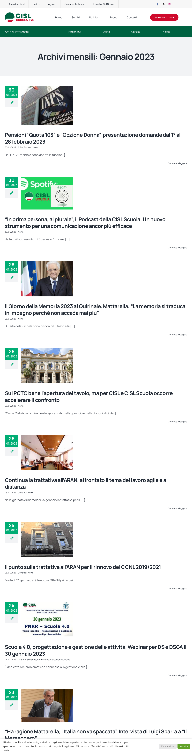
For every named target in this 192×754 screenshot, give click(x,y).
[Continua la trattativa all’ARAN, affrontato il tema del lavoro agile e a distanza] (47, 452)
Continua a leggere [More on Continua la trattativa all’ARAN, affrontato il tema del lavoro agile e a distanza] (177, 508)
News (35, 147)
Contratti (22, 492)
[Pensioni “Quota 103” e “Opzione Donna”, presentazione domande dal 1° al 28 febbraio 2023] (47, 105)
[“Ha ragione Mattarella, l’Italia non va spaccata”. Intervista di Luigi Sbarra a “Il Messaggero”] (47, 705)
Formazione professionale (50, 659)
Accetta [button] (184, 746)
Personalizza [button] (167, 746)
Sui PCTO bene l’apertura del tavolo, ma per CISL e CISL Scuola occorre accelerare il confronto (89, 397)
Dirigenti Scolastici (27, 659)
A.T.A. (20, 147)
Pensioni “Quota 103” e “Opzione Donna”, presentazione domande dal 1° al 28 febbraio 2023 (93, 138)
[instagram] (169, 4)
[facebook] (157, 4)
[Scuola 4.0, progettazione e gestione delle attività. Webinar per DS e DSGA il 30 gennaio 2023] (47, 619)
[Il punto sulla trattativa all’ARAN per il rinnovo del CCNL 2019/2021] (47, 539)
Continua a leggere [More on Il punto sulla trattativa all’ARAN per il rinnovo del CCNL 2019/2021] (177, 588)
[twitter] (163, 4)
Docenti (28, 147)
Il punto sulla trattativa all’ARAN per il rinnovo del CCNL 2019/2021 (83, 567)
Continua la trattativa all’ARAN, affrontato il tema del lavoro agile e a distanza (85, 483)
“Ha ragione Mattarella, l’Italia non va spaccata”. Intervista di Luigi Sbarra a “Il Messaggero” (96, 735)
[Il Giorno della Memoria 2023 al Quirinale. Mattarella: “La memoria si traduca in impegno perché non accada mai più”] (47, 278)
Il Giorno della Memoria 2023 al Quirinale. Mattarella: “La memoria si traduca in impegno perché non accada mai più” (95, 310)
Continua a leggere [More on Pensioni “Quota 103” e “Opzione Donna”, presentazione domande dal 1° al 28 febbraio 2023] (177, 163)
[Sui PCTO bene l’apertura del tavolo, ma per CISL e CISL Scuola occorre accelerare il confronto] (47, 365)
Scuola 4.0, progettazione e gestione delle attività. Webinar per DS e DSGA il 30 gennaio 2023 (95, 650)
